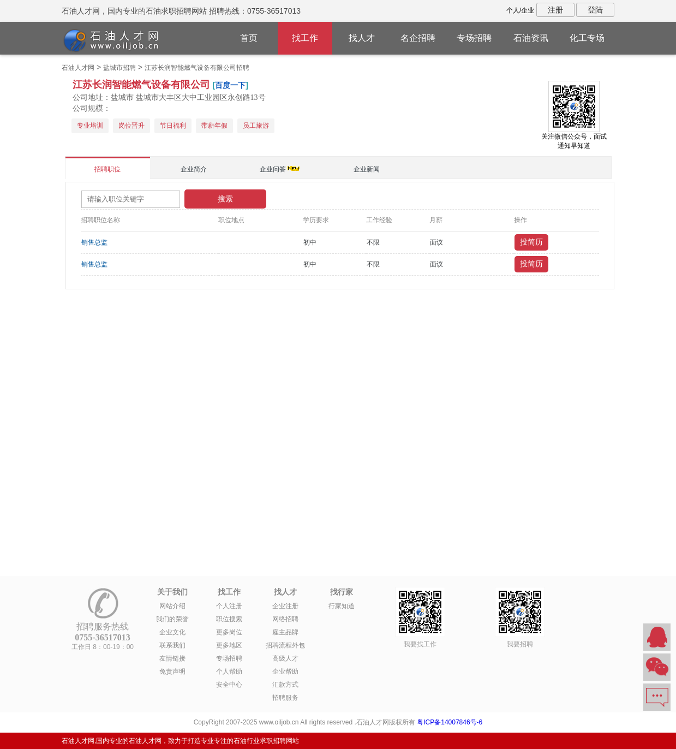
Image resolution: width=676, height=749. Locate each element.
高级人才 (285, 658)
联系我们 (172, 645)
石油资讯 (530, 38)
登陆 (595, 9)
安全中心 (229, 684)
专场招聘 (474, 38)
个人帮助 (229, 671)
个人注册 (229, 606)
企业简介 (194, 169)
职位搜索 (229, 619)
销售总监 (94, 242)
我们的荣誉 (172, 619)
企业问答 (273, 169)
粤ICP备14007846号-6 (449, 722)
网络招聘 (285, 619)
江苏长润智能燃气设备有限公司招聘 (197, 68)
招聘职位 (107, 169)
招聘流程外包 (285, 645)
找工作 (305, 38)
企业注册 (285, 606)
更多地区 (229, 645)
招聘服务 (285, 698)
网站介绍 (172, 606)
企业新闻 (367, 169)
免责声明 (172, 671)
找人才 (362, 38)
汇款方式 (285, 684)
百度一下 (230, 85)
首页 (249, 38)
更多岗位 (229, 632)
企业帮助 (285, 671)
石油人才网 (78, 68)
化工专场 (587, 38)
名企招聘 (417, 38)
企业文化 (172, 632)
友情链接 (172, 658)
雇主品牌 (285, 632)
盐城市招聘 (119, 68)
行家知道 (341, 606)
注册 (555, 9)
